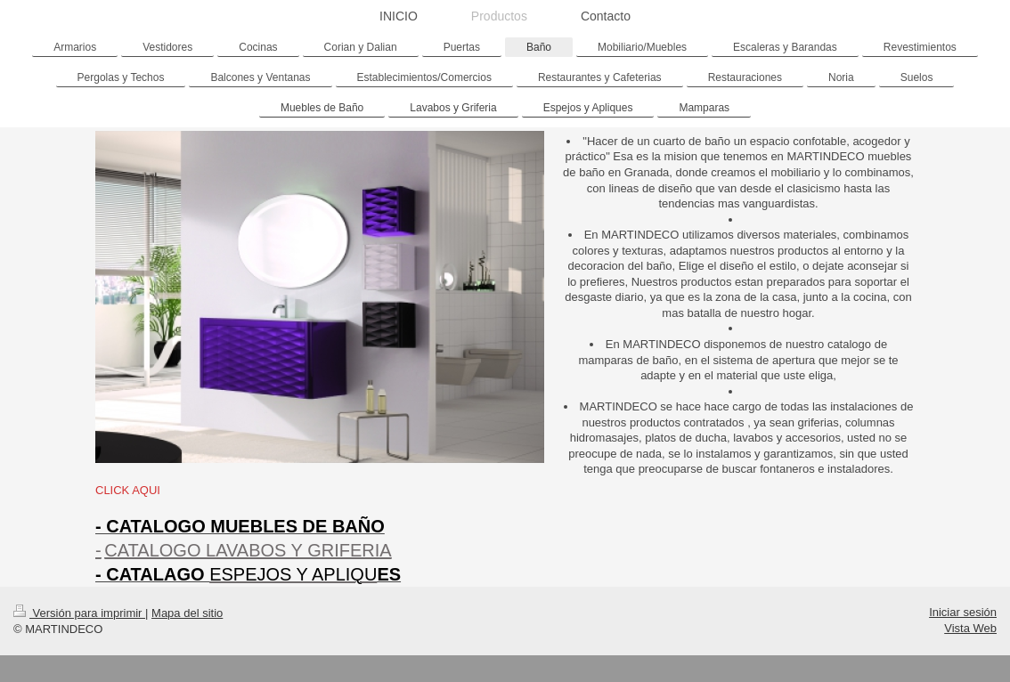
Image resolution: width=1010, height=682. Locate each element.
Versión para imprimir (79, 613)
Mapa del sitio (187, 613)
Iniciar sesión (963, 612)
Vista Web (970, 628)
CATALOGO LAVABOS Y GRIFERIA (247, 550)
